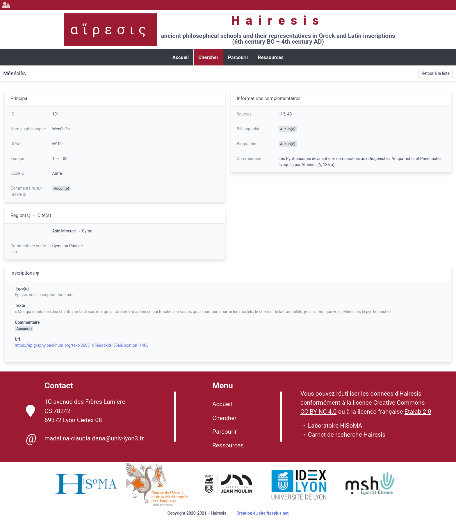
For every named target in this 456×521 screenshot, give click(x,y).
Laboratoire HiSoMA (335, 425)
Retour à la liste (436, 73)
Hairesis (278, 20)
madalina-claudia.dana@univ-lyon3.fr (85, 438)
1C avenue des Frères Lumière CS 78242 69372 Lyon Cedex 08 (75, 410)
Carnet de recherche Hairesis (347, 434)
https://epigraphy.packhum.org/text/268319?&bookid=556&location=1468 (82, 345)
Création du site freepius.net (262, 513)
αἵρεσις (110, 29)
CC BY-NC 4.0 (318, 411)
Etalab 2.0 (418, 411)
